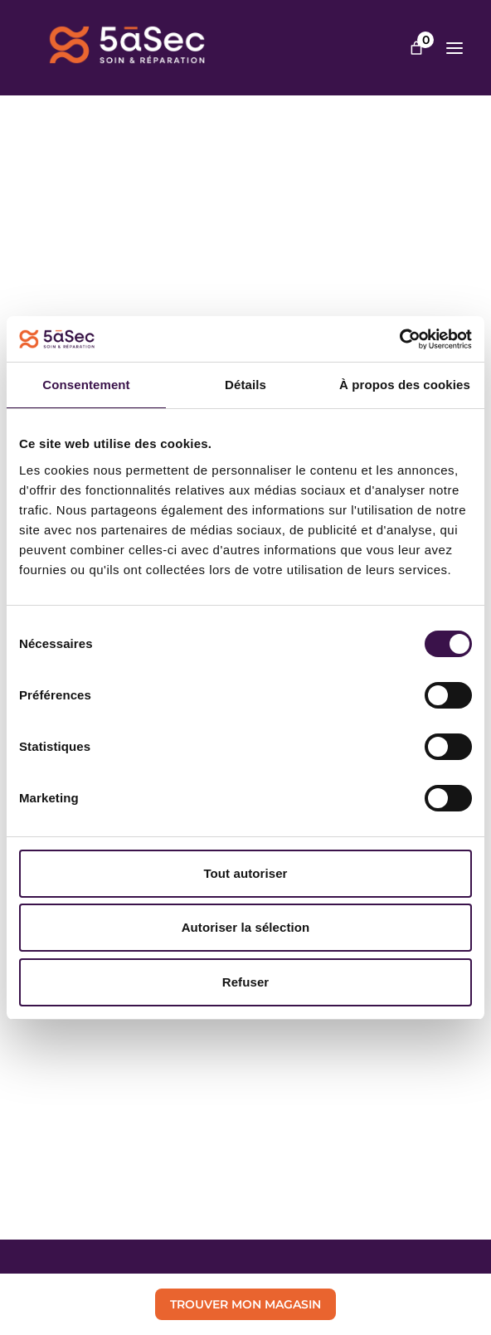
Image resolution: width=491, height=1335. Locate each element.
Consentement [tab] (85, 385)
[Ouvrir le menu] (454, 48)
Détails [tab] (245, 385)
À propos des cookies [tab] (404, 385)
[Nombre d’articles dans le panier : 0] (416, 48)
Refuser (246, 982)
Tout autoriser (245, 873)
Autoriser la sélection (246, 927)
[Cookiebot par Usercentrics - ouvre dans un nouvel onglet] (399, 339)
